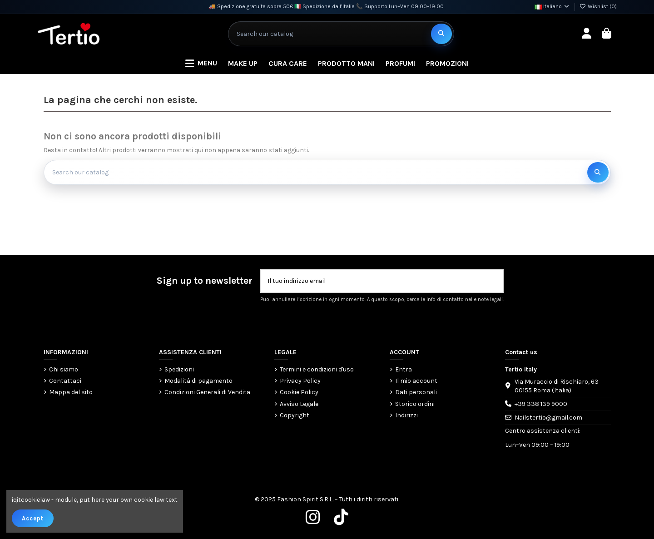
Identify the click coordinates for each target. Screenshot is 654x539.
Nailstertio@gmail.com (548, 417)
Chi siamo (63, 369)
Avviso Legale (299, 404)
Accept (33, 518)
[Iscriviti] (493, 281)
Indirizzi (406, 415)
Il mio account (416, 381)
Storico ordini (415, 404)
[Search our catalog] (441, 34)
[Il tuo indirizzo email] (372, 281)
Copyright (294, 415)
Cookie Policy (299, 392)
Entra (403, 369)
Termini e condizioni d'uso (317, 369)
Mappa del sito (71, 392)
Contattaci (65, 381)
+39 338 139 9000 (541, 404)
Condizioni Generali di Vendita (207, 392)
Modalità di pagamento (198, 381)
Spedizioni (179, 369)
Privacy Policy (300, 381)
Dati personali (416, 392)
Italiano (552, 6)
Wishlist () (598, 6)
